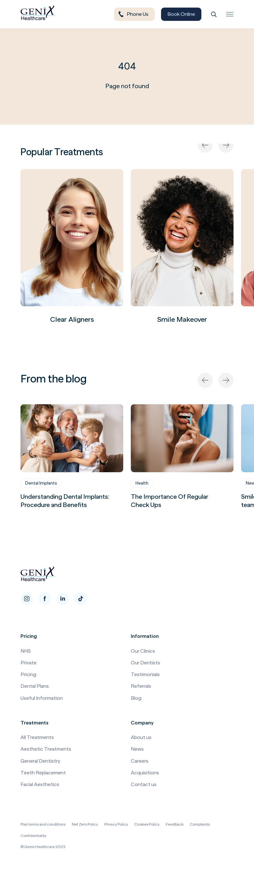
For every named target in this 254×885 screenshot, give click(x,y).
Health (142, 482)
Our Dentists (145, 663)
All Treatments (37, 737)
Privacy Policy (116, 824)
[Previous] (205, 145)
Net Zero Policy (85, 824)
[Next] (226, 145)
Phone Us (132, 14)
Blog (136, 698)
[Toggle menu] (230, 14)
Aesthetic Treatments (45, 749)
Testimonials (145, 674)
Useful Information (41, 698)
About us (141, 737)
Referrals (141, 686)
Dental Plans (34, 686)
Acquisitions (145, 773)
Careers (139, 761)
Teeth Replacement (43, 773)
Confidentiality (33, 835)
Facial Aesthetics (39, 784)
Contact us (144, 784)
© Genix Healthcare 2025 (43, 847)
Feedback (174, 824)
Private (28, 663)
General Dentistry (40, 761)
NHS (25, 651)
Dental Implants (41, 482)
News (137, 749)
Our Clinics (143, 651)
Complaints (200, 824)
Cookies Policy (146, 824)
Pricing (28, 674)
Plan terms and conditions (43, 824)
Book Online (181, 14)
